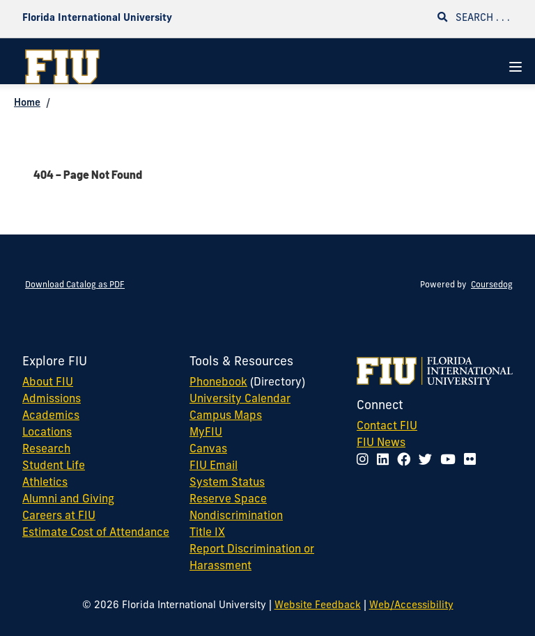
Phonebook (218, 382)
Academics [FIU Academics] (50, 416)
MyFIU (205, 432)
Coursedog (492, 285)
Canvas (208, 449)
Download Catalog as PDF (75, 285)
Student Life (53, 466)
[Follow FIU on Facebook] (406, 461)
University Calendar (239, 399)
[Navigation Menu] (515, 67)
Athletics (45, 482)
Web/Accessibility (411, 606)
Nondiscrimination (236, 516)
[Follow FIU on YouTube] (450, 461)
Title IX (207, 533)
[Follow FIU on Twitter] (428, 461)
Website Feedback (317, 606)
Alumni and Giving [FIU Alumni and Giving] (68, 499)
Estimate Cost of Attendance (95, 533)
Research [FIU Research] (46, 449)
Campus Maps (225, 416)
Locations (47, 432)
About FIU (47, 382)
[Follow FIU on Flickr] (472, 461)
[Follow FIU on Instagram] (365, 461)
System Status (227, 482)
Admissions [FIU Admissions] (51, 399)
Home (27, 103)
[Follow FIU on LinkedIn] (385, 461)
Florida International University (97, 18)
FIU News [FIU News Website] (381, 443)
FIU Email (213, 466)
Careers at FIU (58, 516)
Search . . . (473, 18)
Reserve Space (228, 499)
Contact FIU (387, 426)
